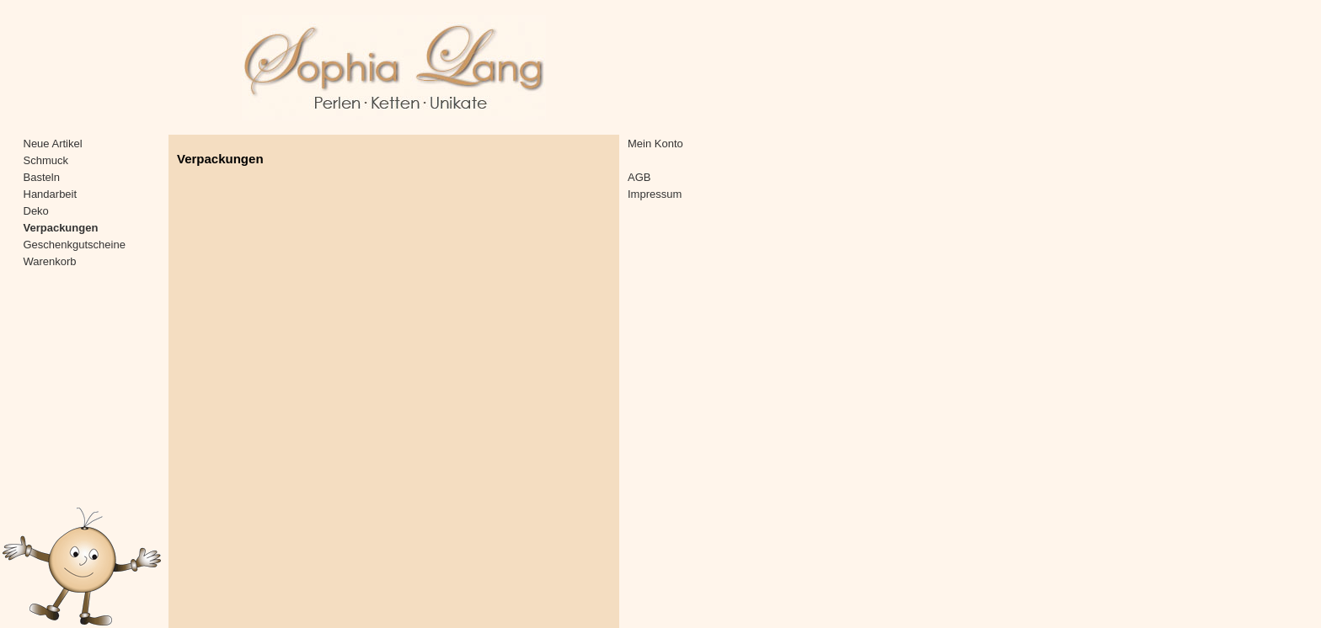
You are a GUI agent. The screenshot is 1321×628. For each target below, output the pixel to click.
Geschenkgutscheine (75, 244)
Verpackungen (61, 227)
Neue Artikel (53, 143)
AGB (639, 177)
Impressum (655, 194)
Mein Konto (655, 143)
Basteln (42, 177)
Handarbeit (51, 194)
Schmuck (46, 160)
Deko (36, 211)
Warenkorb (50, 261)
